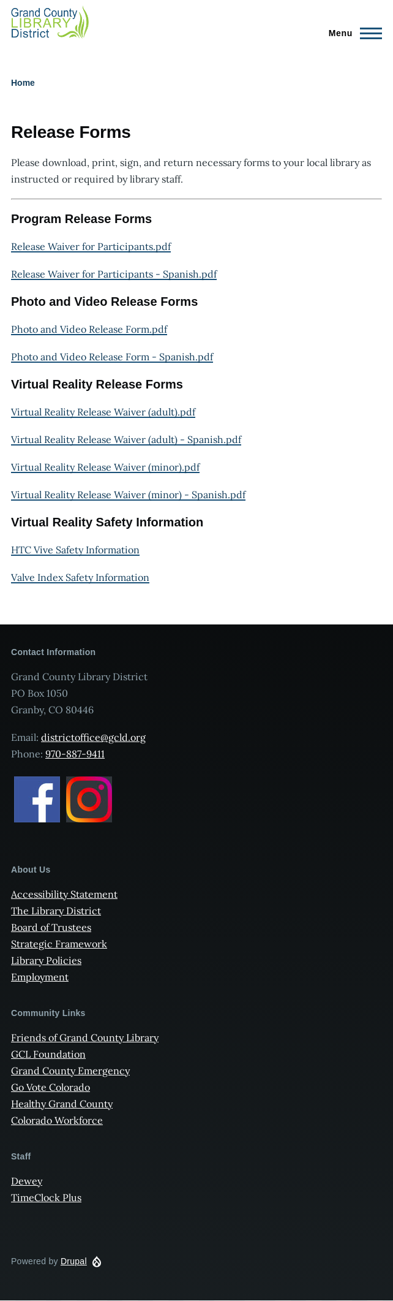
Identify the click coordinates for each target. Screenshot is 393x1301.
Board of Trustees (51, 927)
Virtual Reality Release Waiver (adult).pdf (103, 412)
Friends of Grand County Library (85, 1037)
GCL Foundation (48, 1054)
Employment (40, 977)
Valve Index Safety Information (80, 577)
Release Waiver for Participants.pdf (91, 246)
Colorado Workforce (57, 1120)
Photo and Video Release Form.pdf (89, 329)
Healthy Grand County (62, 1104)
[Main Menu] (352, 33)
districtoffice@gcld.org (93, 737)
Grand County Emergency (70, 1070)
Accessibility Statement (64, 894)
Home (23, 83)
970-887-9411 (75, 754)
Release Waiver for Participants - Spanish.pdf (114, 274)
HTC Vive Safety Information (75, 550)
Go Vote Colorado (50, 1087)
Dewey (26, 1181)
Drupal (74, 1261)
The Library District (56, 911)
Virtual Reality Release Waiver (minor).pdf (105, 467)
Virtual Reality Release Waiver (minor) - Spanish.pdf (128, 494)
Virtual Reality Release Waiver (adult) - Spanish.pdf (126, 439)
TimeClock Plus (46, 1197)
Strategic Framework (59, 944)
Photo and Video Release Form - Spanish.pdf (112, 357)
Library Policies (46, 960)
